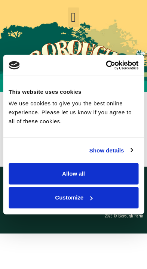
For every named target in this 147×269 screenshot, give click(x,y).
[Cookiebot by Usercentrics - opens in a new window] (105, 65)
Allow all (73, 173)
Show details (106, 150)
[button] (73, 17)
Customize (73, 197)
